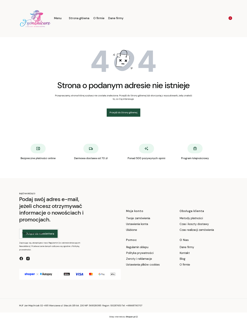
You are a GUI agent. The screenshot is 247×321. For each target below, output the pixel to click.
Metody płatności (191, 218)
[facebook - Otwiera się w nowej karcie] (21, 258)
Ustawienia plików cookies (143, 264)
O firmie (185, 264)
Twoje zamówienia (138, 218)
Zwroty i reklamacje (139, 259)
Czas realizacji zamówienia (197, 230)
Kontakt (185, 253)
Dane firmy (187, 247)
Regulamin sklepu (137, 247)
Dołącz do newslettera (40, 233)
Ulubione (131, 230)
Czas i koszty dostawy (194, 224)
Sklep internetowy (122, 317)
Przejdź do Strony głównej (123, 112)
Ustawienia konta (137, 224)
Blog (182, 259)
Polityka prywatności (140, 253)
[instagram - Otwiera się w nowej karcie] (28, 258)
